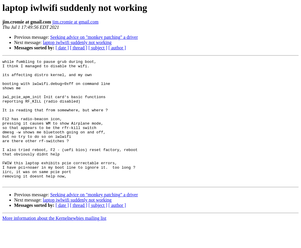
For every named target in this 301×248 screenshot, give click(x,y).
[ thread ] (78, 47)
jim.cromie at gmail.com (75, 21)
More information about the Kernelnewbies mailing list (54, 242)
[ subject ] (97, 47)
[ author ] (117, 47)
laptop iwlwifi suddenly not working (77, 42)
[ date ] (62, 47)
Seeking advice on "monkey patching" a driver (94, 37)
